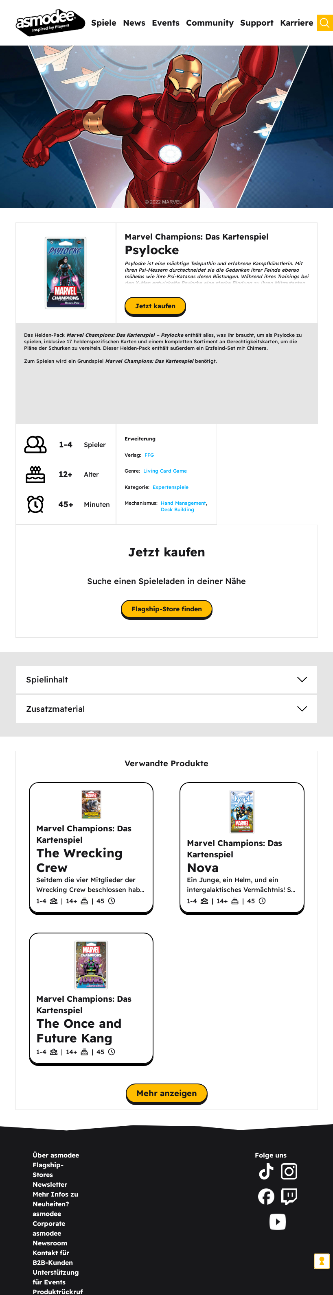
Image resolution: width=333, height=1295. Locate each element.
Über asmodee (56, 1155)
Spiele (103, 22)
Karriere (296, 22)
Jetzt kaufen (155, 306)
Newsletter (50, 1184)
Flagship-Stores (48, 1170)
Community (210, 22)
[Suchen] (325, 23)
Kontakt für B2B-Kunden (53, 1258)
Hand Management (183, 503)
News (134, 22)
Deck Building (177, 509)
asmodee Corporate (49, 1218)
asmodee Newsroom (50, 1238)
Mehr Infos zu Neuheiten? (55, 1199)
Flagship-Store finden (166, 609)
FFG (149, 455)
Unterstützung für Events (56, 1277)
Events (166, 22)
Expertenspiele (170, 487)
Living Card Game (165, 471)
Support (257, 22)
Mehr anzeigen (166, 1093)
